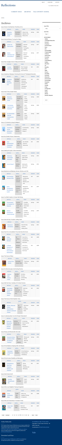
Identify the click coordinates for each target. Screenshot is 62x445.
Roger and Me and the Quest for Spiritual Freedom (9, 325)
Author (17, 29)
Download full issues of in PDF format (11, 438)
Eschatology (47, 80)
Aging (46, 38)
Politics (46, 62)
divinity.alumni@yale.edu (6, 431)
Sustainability (48, 50)
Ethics (46, 83)
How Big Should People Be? (11, 381)
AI (45, 65)
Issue (24, 29)
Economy (47, 75)
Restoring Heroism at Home (9, 98)
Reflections (8, 5)
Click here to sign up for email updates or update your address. (14, 429)
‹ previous (7, 415)
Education (47, 77)
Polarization (47, 55)
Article (9, 29)
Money (46, 93)
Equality (47, 67)
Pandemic (47, 82)
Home (2, 17)
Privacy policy (45, 421)
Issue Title (46, 26)
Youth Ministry (48, 60)
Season (33, 29)
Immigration (48, 88)
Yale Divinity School (41, 11)
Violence (47, 53)
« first (3, 415)
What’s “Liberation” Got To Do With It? (10, 54)
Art (46, 68)
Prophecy (47, 43)
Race (46, 47)
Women (46, 58)
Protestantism (48, 45)
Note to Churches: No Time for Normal (10, 212)
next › (33, 415)
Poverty (47, 42)
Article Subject (47, 37)
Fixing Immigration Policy (10, 395)
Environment (48, 78)
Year (38, 29)
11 (28, 415)
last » (37, 415)
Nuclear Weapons (49, 95)
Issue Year (46, 31)
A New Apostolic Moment (9, 239)
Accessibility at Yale (36, 421)
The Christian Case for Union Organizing (10, 107)
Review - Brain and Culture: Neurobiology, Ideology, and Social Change (11, 309)
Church (46, 72)
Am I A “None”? (10, 164)
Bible (46, 70)
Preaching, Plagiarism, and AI (9, 34)
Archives (27, 11)
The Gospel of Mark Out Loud (10, 353)
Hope (46, 87)
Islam (46, 90)
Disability (47, 73)
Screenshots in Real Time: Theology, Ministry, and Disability (10, 367)
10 (26, 415)
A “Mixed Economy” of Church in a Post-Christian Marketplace (10, 249)
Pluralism (47, 63)
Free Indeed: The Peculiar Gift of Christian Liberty (9, 292)
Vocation (47, 57)
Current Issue (16, 11)
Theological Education (50, 40)
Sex (46, 48)
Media (46, 92)
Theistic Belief (48, 52)
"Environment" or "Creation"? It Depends (10, 204)
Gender (46, 85)
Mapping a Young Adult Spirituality (10, 157)
